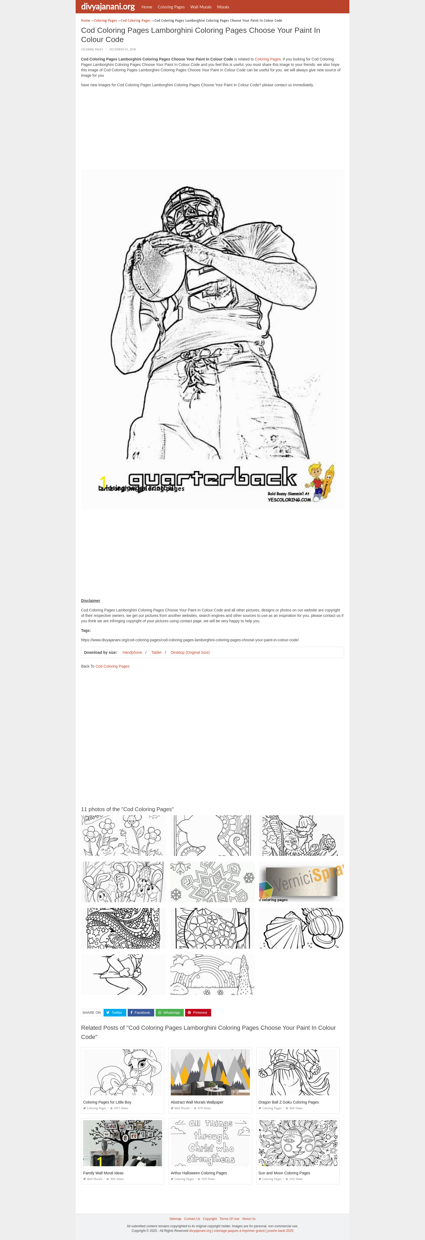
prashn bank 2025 (280, 1231)
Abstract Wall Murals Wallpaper (197, 1102)
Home (146, 6)
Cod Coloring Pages (112, 666)
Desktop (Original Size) (190, 652)
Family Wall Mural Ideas (103, 1173)
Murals (223, 6)
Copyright (210, 1219)
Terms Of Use (229, 1219)
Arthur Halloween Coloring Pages (199, 1173)
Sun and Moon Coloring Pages (284, 1173)
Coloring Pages (171, 6)
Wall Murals (201, 6)
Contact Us (192, 1219)
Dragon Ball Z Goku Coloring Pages (289, 1102)
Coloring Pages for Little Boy (107, 1102)
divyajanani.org (108, 6)
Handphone (132, 652)
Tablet (156, 652)
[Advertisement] (212, 130)
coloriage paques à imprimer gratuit (239, 1231)
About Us (248, 1219)
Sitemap (175, 1219)
